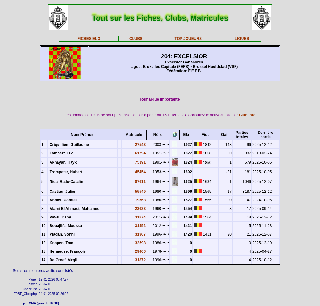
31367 (140, 234)
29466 (140, 251)
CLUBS (135, 38)
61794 (140, 153)
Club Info (247, 115)
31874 (140, 217)
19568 (140, 200)
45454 (140, 172)
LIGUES (242, 38)
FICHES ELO (89, 38)
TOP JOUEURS (188, 38)
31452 (140, 226)
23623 (140, 208)
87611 (140, 181)
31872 (140, 260)
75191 (140, 162)
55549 (140, 191)
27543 (140, 144)
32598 (140, 243)
